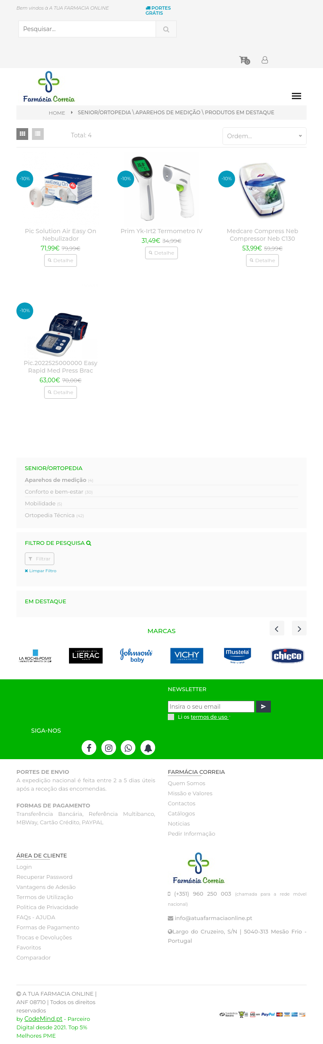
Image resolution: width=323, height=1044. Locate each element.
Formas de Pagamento (47, 927)
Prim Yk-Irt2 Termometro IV (161, 231)
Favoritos (28, 947)
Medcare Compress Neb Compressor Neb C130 (262, 234)
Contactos (181, 803)
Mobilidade (43, 503)
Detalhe (60, 260)
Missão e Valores (190, 793)
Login (24, 866)
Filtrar (39, 558)
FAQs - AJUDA (35, 917)
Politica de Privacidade (47, 907)
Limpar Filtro (40, 570)
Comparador (33, 957)
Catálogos (181, 813)
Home (57, 113)
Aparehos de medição (59, 479)
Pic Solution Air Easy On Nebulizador (60, 234)
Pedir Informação (191, 833)
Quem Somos (186, 783)
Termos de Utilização (44, 897)
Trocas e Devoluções (44, 937)
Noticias (179, 823)
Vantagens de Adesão (46, 887)
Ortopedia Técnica (54, 515)
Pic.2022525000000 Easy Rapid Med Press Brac (60, 366)
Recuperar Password (44, 876)
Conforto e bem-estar (59, 491)
